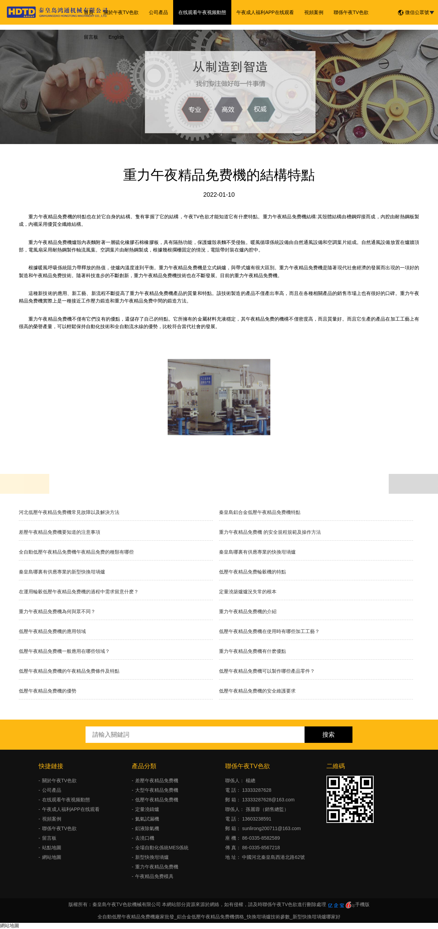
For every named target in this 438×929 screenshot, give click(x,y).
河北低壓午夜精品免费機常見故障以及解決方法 (69, 512)
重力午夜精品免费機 (156, 866)
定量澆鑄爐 (147, 809)
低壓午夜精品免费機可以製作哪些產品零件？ (267, 671)
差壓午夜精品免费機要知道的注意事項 (59, 532)
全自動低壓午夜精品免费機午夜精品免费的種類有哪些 (76, 552)
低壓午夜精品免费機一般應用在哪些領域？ (64, 651)
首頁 (88, 12)
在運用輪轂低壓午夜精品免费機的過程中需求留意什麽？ (79, 591)
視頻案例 (313, 12)
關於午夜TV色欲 (121, 12)
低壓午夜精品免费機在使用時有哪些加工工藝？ (269, 631)
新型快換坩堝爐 (152, 857)
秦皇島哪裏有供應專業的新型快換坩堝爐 (62, 572)
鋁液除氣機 (147, 828)
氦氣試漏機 (147, 819)
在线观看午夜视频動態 (202, 12)
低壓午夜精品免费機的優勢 (47, 691)
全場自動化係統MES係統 (162, 847)
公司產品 (158, 12)
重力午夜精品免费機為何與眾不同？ (57, 611)
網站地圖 (51, 857)
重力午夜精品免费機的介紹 (247, 611)
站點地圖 (51, 847)
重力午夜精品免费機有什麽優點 (252, 651)
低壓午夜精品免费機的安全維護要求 (257, 691)
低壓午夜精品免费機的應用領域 (52, 631)
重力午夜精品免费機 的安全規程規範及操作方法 (270, 532)
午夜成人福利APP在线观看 (265, 12)
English (116, 37)
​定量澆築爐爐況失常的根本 (247, 591)
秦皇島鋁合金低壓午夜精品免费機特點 (259, 512)
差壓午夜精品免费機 (156, 780)
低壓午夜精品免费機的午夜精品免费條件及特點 (69, 671)
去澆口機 (144, 838)
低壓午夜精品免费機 (156, 799)
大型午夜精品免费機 (156, 790)
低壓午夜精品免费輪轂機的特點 (252, 572)
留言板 (91, 37)
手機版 (362, 904)
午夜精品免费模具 (154, 876)
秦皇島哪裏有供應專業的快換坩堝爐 (257, 552)
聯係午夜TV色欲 (351, 12)
